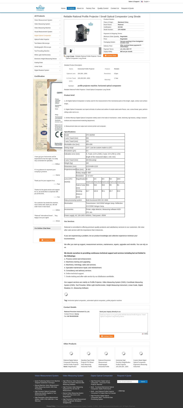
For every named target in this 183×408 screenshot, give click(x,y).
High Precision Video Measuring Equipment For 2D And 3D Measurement (73, 388)
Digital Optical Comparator (42, 35)
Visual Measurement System (43, 32)
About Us (80, 8)
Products (71, 8)
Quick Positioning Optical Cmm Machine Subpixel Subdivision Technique (47, 382)
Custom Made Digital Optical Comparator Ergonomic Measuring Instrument (140, 363)
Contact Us (115, 8)
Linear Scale (38, 66)
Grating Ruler (38, 62)
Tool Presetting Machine (41, 51)
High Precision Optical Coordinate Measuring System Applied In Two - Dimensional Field (46, 393)
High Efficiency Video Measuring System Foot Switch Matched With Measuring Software (73, 382)
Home (63, 8)
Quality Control (103, 8)
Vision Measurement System (43, 20)
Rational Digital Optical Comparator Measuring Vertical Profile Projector (71, 362)
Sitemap (122, 391)
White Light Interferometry (42, 55)
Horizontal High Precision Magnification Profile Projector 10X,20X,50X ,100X (123, 363)
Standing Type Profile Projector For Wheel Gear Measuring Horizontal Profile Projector (87, 364)
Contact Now (111, 55)
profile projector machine (114, 300)
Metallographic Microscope (42, 47)
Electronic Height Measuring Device (45, 59)
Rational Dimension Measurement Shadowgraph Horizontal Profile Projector (105, 364)
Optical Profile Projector (41, 39)
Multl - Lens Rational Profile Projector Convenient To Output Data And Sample (103, 392)
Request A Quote (127, 8)
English (147, 1)
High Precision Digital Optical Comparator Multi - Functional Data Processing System (102, 397)
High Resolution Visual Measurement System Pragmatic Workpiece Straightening (74, 401)
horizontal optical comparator (77, 300)
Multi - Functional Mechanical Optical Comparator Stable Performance (102, 388)
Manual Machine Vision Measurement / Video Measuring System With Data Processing (47, 387)
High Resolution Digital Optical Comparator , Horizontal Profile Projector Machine (100, 382)
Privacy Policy (51, 406)
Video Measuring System (42, 24)
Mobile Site (121, 394)
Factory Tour (90, 8)
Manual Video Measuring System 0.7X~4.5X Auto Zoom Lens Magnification (73, 394)
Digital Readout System (41, 70)
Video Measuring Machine (42, 28)
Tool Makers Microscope (41, 43)
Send (143, 382)
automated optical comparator (96, 300)
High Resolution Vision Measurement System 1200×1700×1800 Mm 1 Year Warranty (46, 399)
